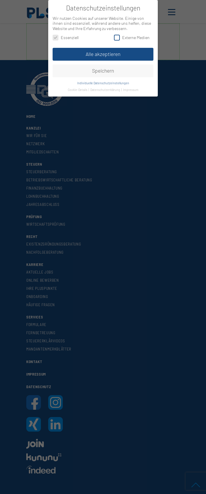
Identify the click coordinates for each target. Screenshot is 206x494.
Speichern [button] (103, 70)
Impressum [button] (131, 90)
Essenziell (66, 37)
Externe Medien (132, 37)
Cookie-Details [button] (78, 90)
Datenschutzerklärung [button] (105, 90)
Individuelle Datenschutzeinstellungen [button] (103, 83)
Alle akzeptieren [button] (103, 54)
